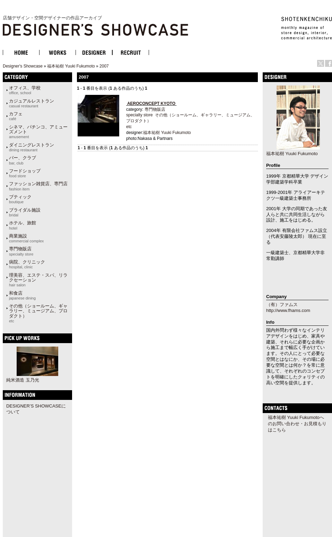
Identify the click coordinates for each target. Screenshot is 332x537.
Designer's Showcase (23, 66)
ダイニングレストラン (31, 147)
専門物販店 (21, 251)
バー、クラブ (22, 160)
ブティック (20, 199)
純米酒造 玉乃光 (22, 380)
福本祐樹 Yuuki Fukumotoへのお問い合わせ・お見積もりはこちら (297, 423)
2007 (104, 66)
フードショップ (25, 173)
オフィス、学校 (25, 90)
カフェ (16, 116)
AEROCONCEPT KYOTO (151, 103)
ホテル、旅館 (22, 225)
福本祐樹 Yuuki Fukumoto (71, 66)
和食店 (22, 295)
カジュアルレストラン (31, 103)
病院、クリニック (27, 264)
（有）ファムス (282, 304)
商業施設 (26, 238)
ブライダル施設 (25, 212)
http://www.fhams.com (288, 310)
